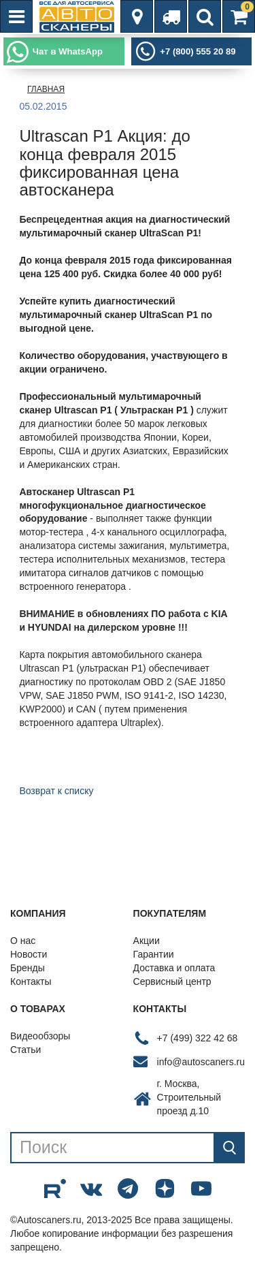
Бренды (27, 967)
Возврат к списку (56, 790)
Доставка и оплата (174, 967)
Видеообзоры (40, 1035)
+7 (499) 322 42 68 (197, 1038)
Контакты (30, 981)
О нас (22, 940)
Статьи (25, 1049)
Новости (28, 954)
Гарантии (153, 954)
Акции (146, 940)
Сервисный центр (172, 981)
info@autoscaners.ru (201, 1061)
